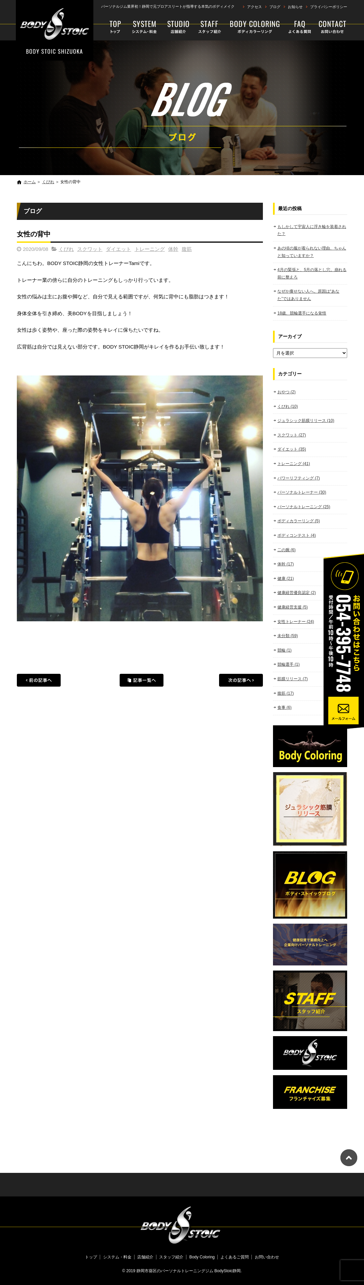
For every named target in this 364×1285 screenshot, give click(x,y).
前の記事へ (39, 680)
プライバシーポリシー (328, 7)
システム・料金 (144, 26)
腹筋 (187, 249)
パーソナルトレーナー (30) (301, 492)
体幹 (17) (285, 564)
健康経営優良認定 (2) (296, 592)
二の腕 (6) (286, 550)
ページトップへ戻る (348, 1157)
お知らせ (295, 7)
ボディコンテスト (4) (296, 535)
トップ (112, 26)
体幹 (173, 249)
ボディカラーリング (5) (298, 521)
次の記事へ (241, 680)
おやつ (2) (286, 392)
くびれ (48, 181)
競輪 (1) (284, 650)
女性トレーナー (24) (295, 621)
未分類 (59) (287, 635)
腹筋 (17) (285, 693)
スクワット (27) (291, 435)
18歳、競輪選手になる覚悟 (301, 313)
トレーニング (149, 249)
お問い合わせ (331, 26)
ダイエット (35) (291, 449)
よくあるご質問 (300, 26)
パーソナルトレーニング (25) (303, 506)
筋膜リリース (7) (292, 679)
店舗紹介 (178, 26)
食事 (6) (284, 707)
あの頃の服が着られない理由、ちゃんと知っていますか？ (311, 252)
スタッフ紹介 (209, 26)
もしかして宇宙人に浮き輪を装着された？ (311, 230)
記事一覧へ (141, 680)
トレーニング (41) (293, 463)
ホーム (30, 181)
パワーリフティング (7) (298, 478)
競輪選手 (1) (288, 664)
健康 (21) (285, 578)
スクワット (89, 249)
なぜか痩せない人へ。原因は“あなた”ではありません (308, 295)
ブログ (274, 7)
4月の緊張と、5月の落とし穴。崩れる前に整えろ (311, 273)
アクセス (254, 7)
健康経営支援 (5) (292, 607)
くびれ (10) (287, 406)
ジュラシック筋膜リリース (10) (305, 420)
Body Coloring (255, 26)
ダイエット (118, 249)
